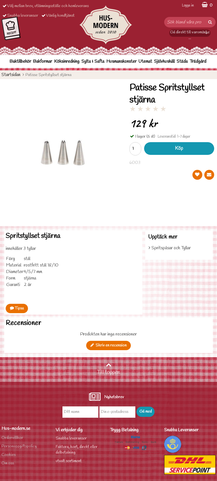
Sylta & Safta (92, 61)
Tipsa (17, 308)
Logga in (188, 5)
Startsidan (10, 75)
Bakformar (42, 61)
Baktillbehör (20, 61)
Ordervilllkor (12, 438)
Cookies (8, 455)
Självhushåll (164, 61)
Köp (179, 148)
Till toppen (108, 369)
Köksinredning (66, 61)
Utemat (145, 61)
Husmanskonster (121, 61)
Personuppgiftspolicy (19, 446)
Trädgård (198, 61)
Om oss (7, 463)
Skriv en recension (108, 345)
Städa (182, 61)
